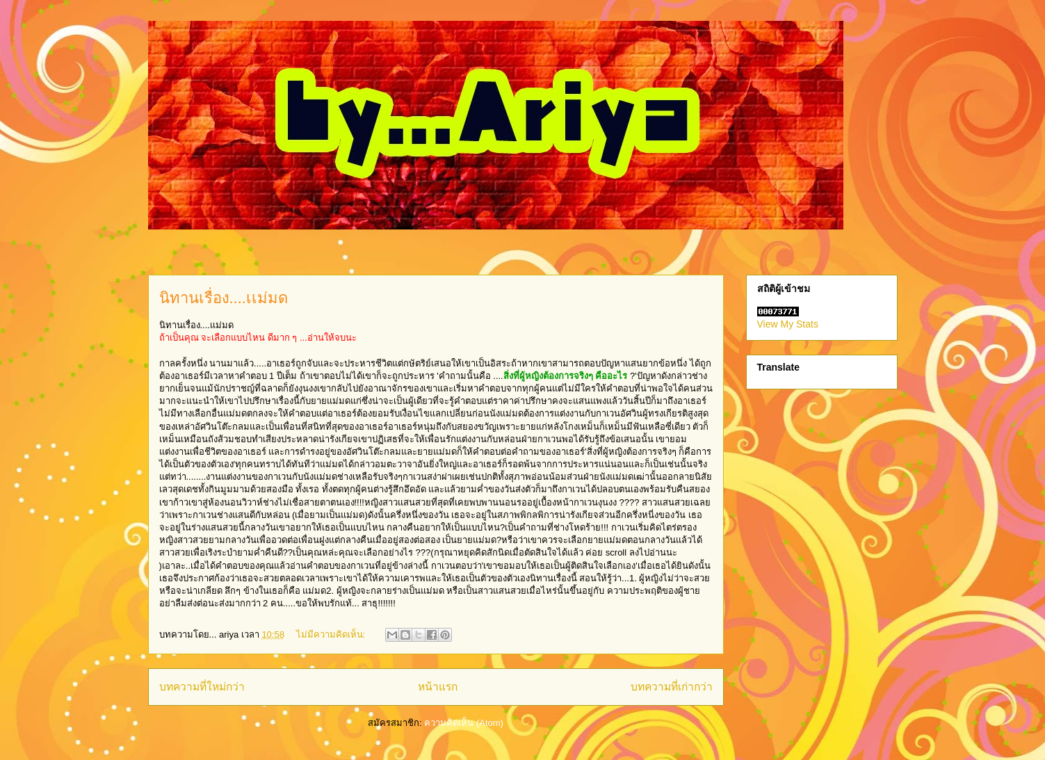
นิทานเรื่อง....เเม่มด (223, 298)
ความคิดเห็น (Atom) (463, 723)
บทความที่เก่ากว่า (672, 687)
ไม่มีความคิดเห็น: (332, 634)
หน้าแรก (437, 687)
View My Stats (787, 324)
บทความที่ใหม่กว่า (202, 687)
